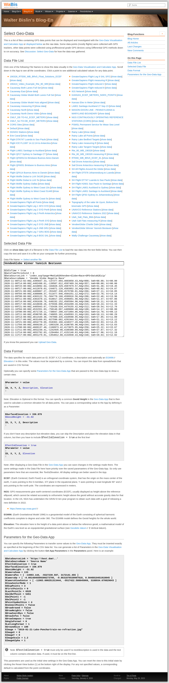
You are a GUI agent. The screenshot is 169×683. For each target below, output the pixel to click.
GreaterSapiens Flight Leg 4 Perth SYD (30, 220)
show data (16, 80)
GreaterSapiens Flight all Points (26, 202)
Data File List (55, 249)
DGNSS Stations (18, 132)
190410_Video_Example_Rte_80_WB (29, 84)
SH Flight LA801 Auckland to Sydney (90, 187)
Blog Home (133, 38)
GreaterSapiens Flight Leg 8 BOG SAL (29, 235)
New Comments (136, 50)
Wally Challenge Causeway (85, 235)
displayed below (34, 44)
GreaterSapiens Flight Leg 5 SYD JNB (29, 224)
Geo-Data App (101, 399)
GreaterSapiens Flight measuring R (89, 80)
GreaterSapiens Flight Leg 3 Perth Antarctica (32, 213)
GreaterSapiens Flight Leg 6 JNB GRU (29, 228)
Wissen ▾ (49, 11)
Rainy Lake (77, 132)
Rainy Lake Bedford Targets (86, 139)
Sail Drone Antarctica (82, 161)
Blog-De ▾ (16, 11)
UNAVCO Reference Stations (86, 209)
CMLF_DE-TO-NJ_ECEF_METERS (28, 117)
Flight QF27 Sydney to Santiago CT (28, 154)
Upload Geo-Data (47, 342)
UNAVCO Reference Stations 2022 (89, 213)
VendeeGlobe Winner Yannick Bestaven (92, 228)
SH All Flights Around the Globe (87, 169)
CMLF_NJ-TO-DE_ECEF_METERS (28, 121)
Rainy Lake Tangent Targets (86, 147)
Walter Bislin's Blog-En (28, 19)
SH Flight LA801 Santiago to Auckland (91, 191)
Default (13, 128)
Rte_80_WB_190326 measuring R (89, 154)
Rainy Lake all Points (82, 135)
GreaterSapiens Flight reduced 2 (88, 84)
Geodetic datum (79, 528)
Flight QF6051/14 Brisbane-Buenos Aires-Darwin (34, 158)
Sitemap (85, 676)
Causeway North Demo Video (25, 113)
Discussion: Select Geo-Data (39, 51)
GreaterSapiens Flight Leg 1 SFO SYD (29, 206)
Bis (11, 4)
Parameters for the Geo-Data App (54, 371)
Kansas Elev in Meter (82, 102)
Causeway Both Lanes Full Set (25, 87)
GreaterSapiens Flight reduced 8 (88, 87)
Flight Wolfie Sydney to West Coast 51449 (31, 191)
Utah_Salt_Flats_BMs (82, 217)
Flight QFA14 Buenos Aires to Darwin (28, 172)
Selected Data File (137, 66)
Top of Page (131, 676)
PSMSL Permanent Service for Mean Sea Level (95, 124)
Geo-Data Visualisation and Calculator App (94, 67)
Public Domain (22, 678)
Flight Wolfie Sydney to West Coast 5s (29, 198)
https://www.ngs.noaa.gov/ (24, 508)
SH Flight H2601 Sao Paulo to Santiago (91, 183)
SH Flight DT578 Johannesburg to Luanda (93, 172)
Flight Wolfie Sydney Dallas (23, 183)
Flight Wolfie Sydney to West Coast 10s (30, 187)
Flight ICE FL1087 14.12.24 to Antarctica (30, 143)
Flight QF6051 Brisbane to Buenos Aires (30, 165)
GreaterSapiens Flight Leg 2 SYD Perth (30, 209)
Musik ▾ (38, 11)
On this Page (135, 58)
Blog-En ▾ (28, 11)
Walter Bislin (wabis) (25, 676)
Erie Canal (15, 135)
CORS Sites (16, 124)
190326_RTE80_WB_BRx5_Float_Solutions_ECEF (36, 76)
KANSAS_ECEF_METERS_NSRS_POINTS (94, 95)
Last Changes (135, 46)
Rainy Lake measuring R (84, 143)
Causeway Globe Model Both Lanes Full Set (32, 95)
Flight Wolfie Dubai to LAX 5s (24, 180)
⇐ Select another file (31, 259)
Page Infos (76, 676)
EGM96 (110, 357)
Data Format (134, 70)
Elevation (9, 361)
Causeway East (18, 91)
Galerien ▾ (72, 11)
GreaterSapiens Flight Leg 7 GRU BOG (30, 231)
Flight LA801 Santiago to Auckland (27, 150)
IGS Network (78, 91)
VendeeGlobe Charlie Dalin (85, 224)
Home (6, 11)
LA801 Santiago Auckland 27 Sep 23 (90, 106)
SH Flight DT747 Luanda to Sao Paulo (91, 180)
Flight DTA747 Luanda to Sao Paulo (28, 139)
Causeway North (18, 110)
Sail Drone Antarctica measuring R (89, 165)
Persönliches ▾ (86, 11)
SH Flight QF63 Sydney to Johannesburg (92, 194)
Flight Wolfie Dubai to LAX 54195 (26, 176)
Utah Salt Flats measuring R (86, 220)
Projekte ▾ (60, 11)
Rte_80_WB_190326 (82, 150)
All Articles (133, 42)
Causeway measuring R (22, 106)
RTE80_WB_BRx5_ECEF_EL (86, 158)
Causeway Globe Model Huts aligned (28, 102)
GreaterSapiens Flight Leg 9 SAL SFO (91, 76)
